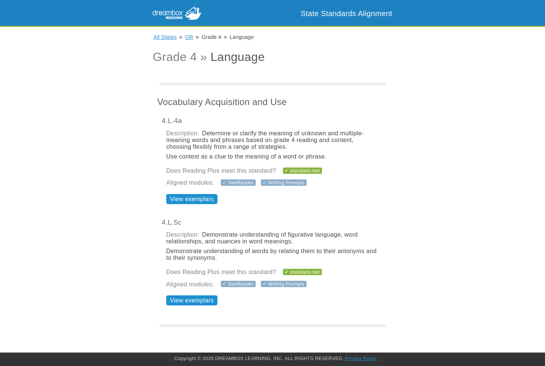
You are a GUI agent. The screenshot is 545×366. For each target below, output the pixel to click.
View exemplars (192, 199)
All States (165, 37)
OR (189, 37)
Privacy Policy (361, 358)
